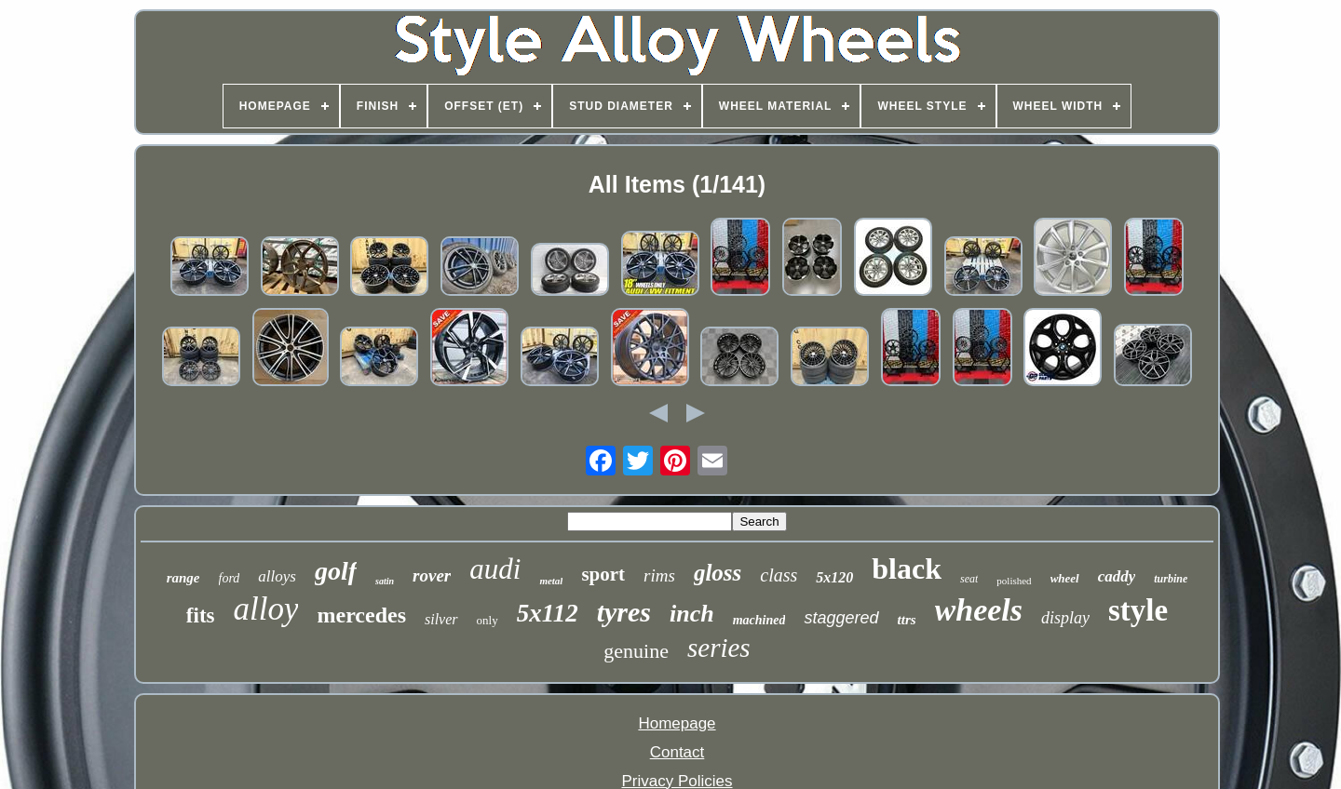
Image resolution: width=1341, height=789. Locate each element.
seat (969, 578)
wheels (979, 610)
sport (603, 574)
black (906, 568)
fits (200, 615)
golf (336, 570)
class (778, 575)
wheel (1064, 578)
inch (692, 613)
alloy (266, 609)
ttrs (907, 619)
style (1138, 610)
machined (759, 620)
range (183, 577)
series (719, 647)
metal (550, 580)
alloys (277, 576)
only (487, 620)
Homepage (676, 723)
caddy (1117, 576)
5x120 (834, 577)
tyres (624, 611)
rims (659, 575)
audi (495, 569)
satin (384, 581)
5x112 (547, 613)
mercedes (361, 615)
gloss (717, 572)
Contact (677, 752)
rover (432, 575)
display (1065, 617)
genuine (636, 650)
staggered (841, 617)
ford (229, 578)
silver (441, 619)
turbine (1170, 578)
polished (1013, 580)
